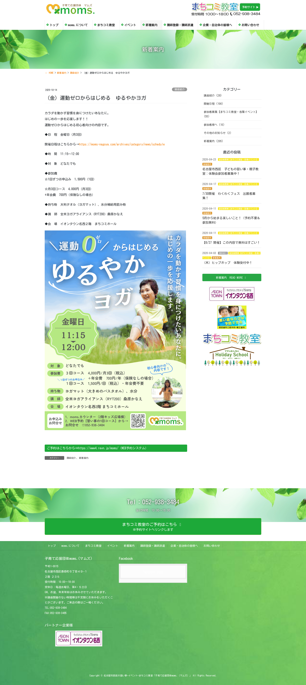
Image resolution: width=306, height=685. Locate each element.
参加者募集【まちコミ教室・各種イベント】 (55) (231, 114)
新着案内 (83, 458)
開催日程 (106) (213, 103)
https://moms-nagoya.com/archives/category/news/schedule (122, 144)
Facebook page (153, 571)
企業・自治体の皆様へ (184, 545)
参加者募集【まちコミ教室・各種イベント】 (238, 159)
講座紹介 (179, 89)
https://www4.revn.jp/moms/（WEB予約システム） (113, 448)
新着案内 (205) (213, 141)
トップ (52, 545)
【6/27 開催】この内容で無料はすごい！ (232, 242)
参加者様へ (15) (214, 124)
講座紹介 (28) (213, 95)
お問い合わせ (212, 545)
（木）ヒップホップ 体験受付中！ (227, 262)
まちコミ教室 (93, 545)
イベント (112, 545)
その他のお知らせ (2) (217, 133)
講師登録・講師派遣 (152, 545)
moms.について (70, 545)
